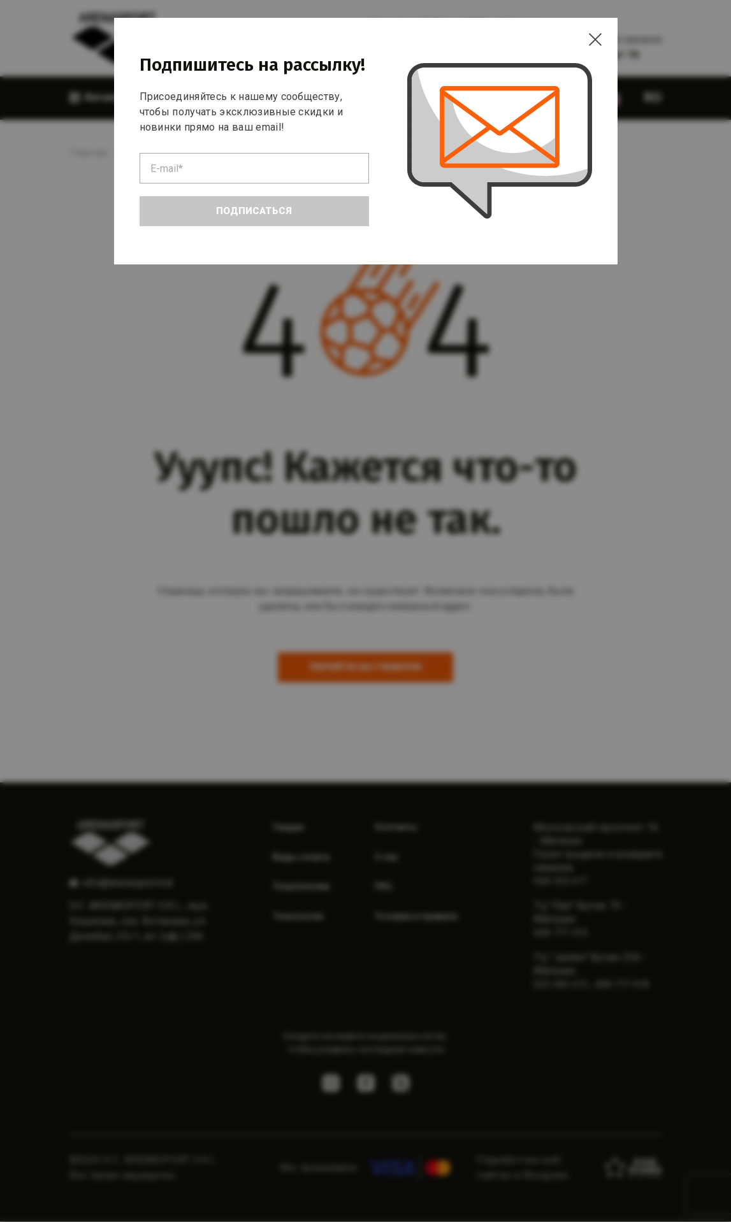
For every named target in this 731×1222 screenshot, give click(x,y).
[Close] (592, 43)
